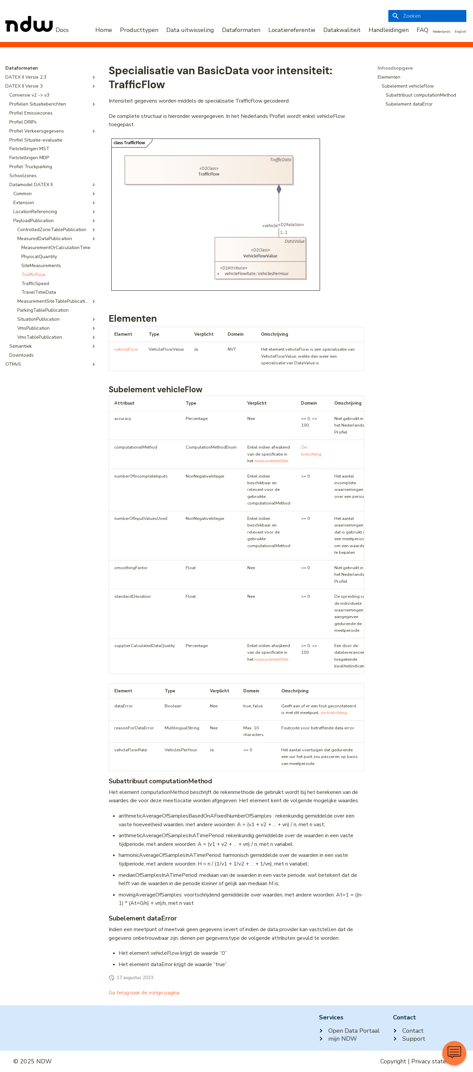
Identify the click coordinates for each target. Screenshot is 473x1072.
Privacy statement (435, 1061)
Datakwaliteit (342, 30)
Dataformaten (241, 30)
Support (409, 1039)
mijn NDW (338, 1039)
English (460, 31)
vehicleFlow (126, 349)
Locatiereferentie (291, 30)
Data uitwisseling (190, 30)
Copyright (393, 1061)
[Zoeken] (427, 16)
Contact (408, 1031)
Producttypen (139, 30)
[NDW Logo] (37, 30)
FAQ (422, 30)
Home (103, 30)
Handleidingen (389, 30)
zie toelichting (333, 713)
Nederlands (441, 31)
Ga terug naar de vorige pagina (144, 992)
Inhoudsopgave (395, 68)
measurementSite (271, 461)
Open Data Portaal (349, 1031)
